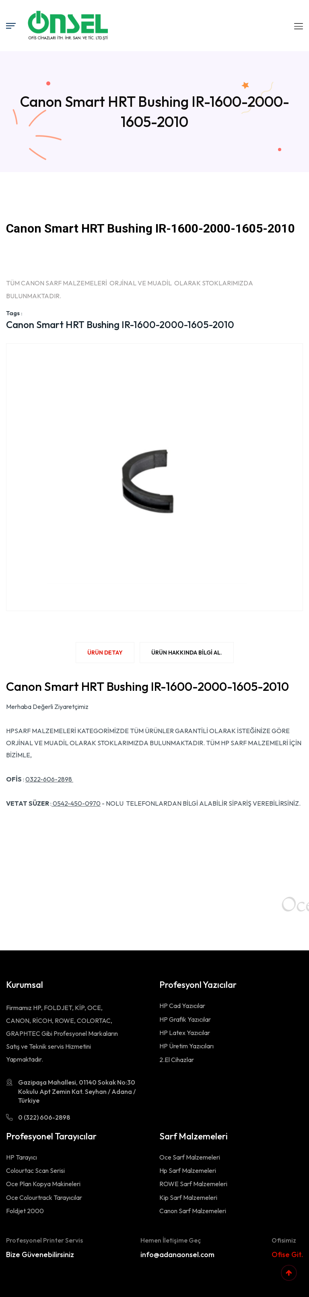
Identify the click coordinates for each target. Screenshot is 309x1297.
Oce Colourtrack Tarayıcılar (44, 1197)
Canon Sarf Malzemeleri (192, 1211)
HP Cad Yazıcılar (182, 1006)
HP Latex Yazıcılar (184, 1033)
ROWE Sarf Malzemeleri (193, 1184)
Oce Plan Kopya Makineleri (43, 1184)
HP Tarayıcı (21, 1157)
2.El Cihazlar (176, 1060)
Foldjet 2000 (25, 1211)
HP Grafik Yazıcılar (185, 1019)
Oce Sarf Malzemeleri (189, 1157)
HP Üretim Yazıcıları (186, 1046)
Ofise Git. (287, 1254)
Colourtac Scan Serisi (35, 1170)
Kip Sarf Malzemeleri (188, 1197)
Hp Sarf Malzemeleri (187, 1170)
